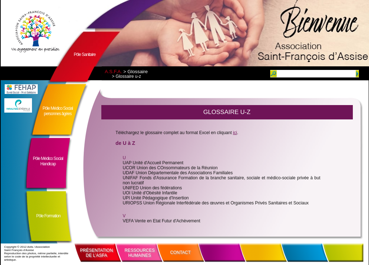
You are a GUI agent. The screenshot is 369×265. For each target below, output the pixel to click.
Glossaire (138, 71)
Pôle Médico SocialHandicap (48, 161)
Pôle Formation (48, 215)
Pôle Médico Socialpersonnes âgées (57, 111)
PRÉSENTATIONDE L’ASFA (96, 253)
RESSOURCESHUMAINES (140, 253)
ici (235, 132)
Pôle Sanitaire (85, 54)
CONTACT (180, 252)
